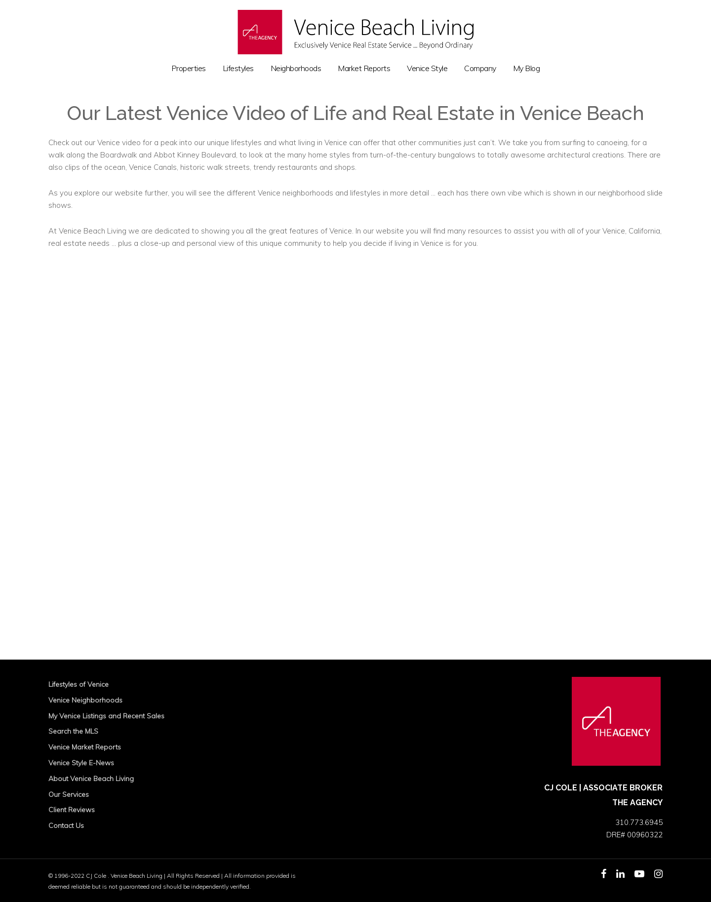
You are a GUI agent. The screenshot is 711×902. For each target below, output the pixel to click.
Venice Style (427, 68)
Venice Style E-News (81, 762)
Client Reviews (71, 809)
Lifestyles (238, 68)
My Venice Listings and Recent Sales (106, 715)
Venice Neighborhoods (85, 700)
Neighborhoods (296, 68)
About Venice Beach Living (91, 778)
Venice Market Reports (84, 747)
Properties (188, 68)
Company (480, 68)
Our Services (68, 794)
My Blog (526, 68)
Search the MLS (73, 731)
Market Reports (364, 68)
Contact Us (66, 825)
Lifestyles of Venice (78, 684)
